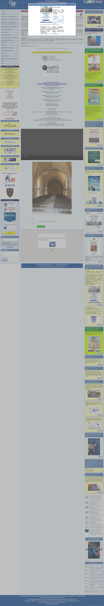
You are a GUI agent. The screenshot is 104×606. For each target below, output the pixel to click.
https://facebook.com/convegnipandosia (49, 33)
